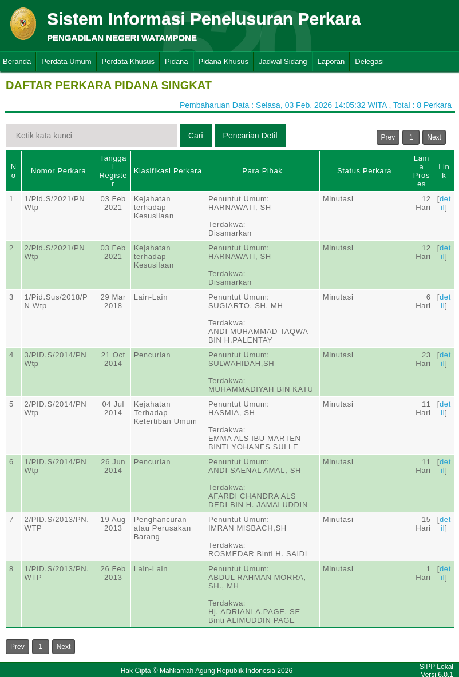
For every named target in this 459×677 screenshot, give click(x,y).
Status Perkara (364, 170)
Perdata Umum (66, 61)
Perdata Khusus (128, 61)
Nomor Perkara (58, 170)
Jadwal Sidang (283, 61)
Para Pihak (262, 170)
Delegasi (369, 61)
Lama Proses (421, 171)
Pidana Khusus (223, 61)
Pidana (176, 61)
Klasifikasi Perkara (168, 170)
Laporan (331, 61)
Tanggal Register (113, 171)
